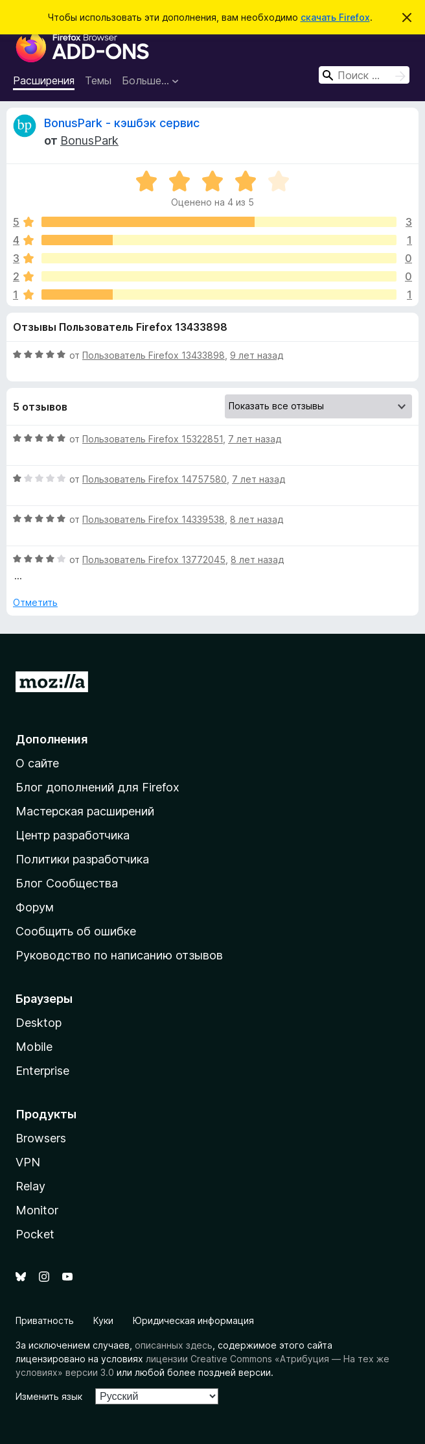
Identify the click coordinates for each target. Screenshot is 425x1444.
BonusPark (89, 140)
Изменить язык (49, 1396)
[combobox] (364, 75)
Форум (35, 907)
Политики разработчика (82, 859)
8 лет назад (256, 519)
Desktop (39, 1022)
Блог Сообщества (67, 883)
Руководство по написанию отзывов (119, 955)
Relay (30, 1186)
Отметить (35, 602)
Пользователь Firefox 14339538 (153, 519)
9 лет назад (256, 355)
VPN (28, 1162)
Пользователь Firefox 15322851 (152, 438)
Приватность (45, 1320)
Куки (103, 1320)
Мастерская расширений (85, 811)
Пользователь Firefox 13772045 (153, 559)
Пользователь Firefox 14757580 (154, 479)
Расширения (44, 80)
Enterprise (42, 1070)
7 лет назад (254, 438)
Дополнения (51, 739)
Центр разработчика (73, 835)
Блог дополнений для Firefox (97, 787)
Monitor (37, 1210)
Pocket (35, 1234)
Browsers (41, 1138)
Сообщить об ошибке (76, 931)
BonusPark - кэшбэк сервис (122, 123)
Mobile (34, 1046)
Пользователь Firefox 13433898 (153, 355)
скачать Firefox (335, 17)
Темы (98, 80)
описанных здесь (173, 1345)
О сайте (37, 763)
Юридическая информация (193, 1320)
